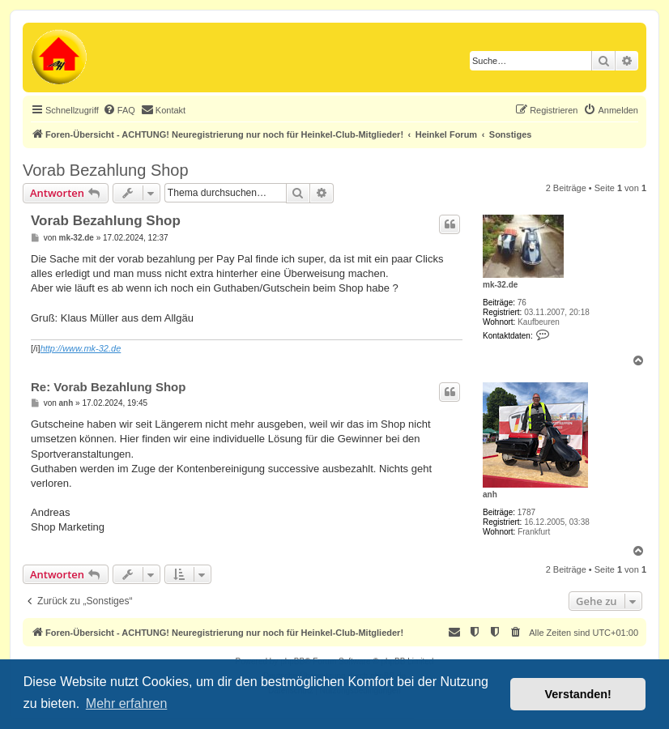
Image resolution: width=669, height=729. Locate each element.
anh (490, 494)
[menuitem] (119, 110)
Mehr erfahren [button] (127, 703)
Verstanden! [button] (578, 694)
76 (522, 302)
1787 (526, 512)
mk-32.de (500, 284)
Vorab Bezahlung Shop (106, 170)
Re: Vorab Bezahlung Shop (108, 387)
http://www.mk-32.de (80, 348)
